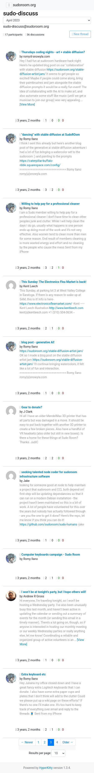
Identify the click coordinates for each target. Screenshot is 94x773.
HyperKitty (46, 767)
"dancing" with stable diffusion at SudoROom (50, 134)
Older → (68, 742)
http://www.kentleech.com (66, 308)
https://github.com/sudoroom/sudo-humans (48, 524)
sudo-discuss (20, 13)
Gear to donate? (31, 407)
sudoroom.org (24, 5)
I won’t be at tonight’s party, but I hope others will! (53, 592)
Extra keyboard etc (33, 674)
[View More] (27, 104)
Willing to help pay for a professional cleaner (50, 203)
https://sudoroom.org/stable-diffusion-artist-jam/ (51, 351)
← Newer (27, 742)
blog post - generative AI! (37, 342)
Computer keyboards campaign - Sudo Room (50, 554)
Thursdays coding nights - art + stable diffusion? (52, 52)
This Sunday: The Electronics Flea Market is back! (53, 281)
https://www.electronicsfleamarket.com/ (46, 303)
